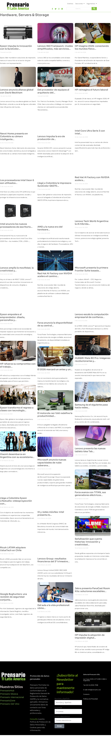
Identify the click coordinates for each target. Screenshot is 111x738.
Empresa (58, 707)
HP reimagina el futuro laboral (91, 89)
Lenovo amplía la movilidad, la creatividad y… (17, 269)
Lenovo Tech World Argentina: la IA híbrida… (92, 222)
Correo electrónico (62, 716)
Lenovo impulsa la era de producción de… (51, 138)
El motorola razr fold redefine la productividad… (54, 414)
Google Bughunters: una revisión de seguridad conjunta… (13, 597)
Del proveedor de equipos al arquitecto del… (53, 91)
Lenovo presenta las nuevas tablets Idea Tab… (90, 450)
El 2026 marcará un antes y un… (54, 369)
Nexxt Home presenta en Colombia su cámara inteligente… (14, 136)
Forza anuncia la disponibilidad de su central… (54, 324)
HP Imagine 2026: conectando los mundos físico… (92, 47)
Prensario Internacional (12, 697)
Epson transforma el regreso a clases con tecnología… (16, 409)
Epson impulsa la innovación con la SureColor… (16, 47)
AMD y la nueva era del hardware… (49, 228)
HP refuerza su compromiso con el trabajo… (18, 365)
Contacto (86, 694)
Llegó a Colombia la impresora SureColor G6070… (54, 184)
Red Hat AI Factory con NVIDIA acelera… (92, 179)
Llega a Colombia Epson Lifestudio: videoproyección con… (16, 501)
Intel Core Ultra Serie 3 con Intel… (90, 132)
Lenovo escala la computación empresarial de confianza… (91, 316)
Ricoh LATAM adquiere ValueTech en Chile (13, 549)
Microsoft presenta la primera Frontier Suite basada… (91, 269)
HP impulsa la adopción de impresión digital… (90, 636)
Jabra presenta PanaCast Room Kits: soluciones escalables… (92, 590)
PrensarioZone (7, 700)
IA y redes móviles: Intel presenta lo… (50, 513)
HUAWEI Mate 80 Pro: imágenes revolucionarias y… (92, 359)
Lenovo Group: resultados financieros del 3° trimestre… (53, 560)
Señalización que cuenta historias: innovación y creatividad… (88, 542)
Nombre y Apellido (62, 698)
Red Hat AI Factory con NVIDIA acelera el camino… (54, 275)
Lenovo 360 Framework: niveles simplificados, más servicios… (55, 47)
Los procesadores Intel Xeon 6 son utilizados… (17, 181)
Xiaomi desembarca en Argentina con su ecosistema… (17, 455)
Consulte (34, 719)
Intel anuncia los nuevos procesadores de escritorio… (16, 225)
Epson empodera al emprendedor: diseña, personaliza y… (12, 317)
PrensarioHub (7, 690)
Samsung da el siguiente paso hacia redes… (91, 406)
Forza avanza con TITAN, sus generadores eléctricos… (90, 494)
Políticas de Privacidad (90, 699)
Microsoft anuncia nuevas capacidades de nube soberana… (51, 462)
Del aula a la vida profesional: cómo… (53, 606)
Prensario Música (9, 694)
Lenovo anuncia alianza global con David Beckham (16, 91)
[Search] (79, 8)
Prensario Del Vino (9, 704)
